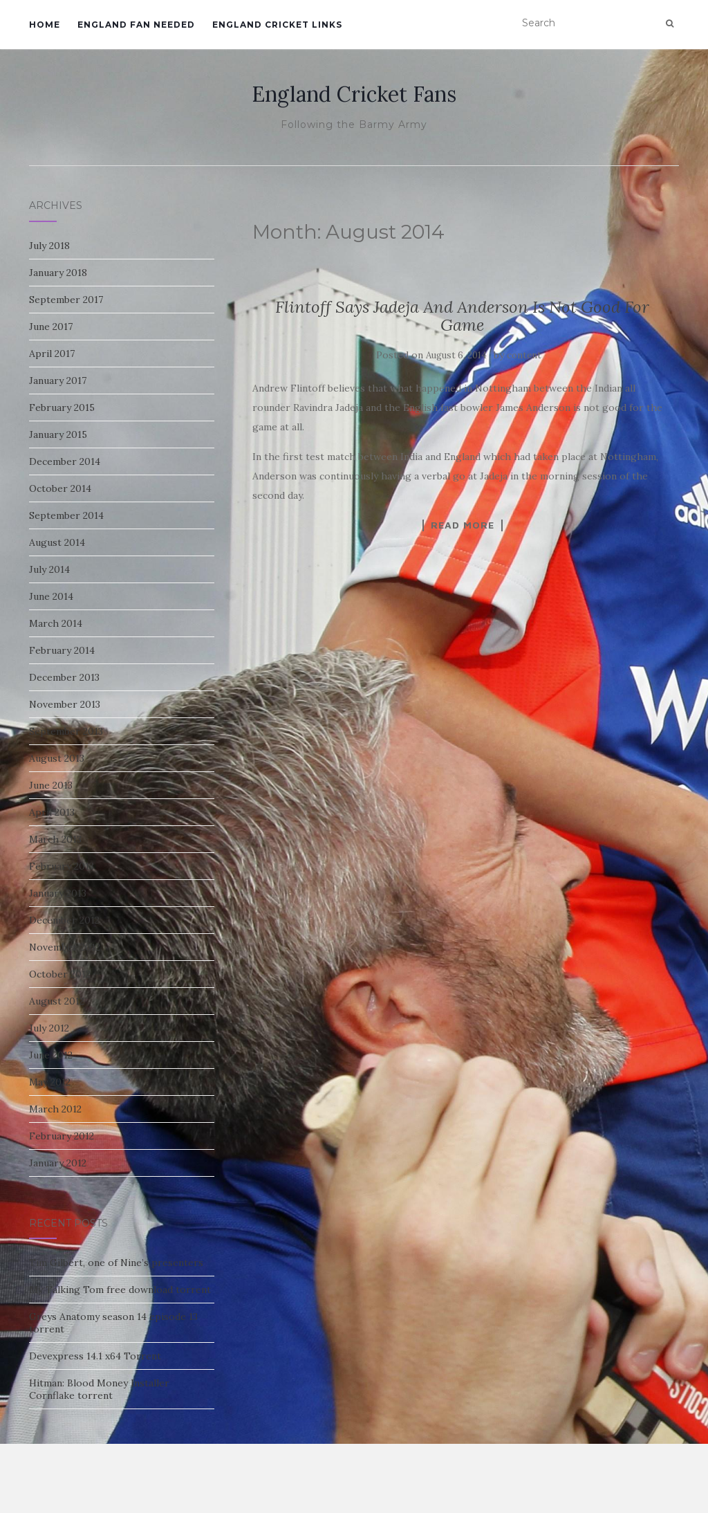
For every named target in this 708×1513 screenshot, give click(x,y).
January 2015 (58, 434)
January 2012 (57, 1163)
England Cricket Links (277, 24)
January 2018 (58, 272)
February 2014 (62, 650)
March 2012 (55, 1109)
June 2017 (51, 326)
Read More (462, 525)
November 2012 (64, 947)
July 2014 (49, 569)
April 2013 (52, 812)
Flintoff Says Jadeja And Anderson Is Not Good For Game (462, 316)
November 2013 (64, 704)
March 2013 (55, 839)
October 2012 (60, 974)
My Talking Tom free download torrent (120, 1289)
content (524, 355)
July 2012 (49, 1028)
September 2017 (66, 299)
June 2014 (51, 596)
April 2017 (52, 353)
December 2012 (64, 920)
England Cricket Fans (354, 94)
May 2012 (50, 1082)
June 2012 (51, 1055)
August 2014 (57, 542)
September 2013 (66, 731)
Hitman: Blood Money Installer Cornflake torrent (99, 1389)
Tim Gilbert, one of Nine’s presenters (116, 1262)
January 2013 (57, 893)
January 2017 (57, 380)
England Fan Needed (136, 24)
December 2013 (64, 677)
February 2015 (62, 407)
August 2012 (56, 1001)
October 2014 (60, 488)
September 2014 (66, 515)
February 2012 (61, 1136)
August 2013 (56, 758)
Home (44, 24)
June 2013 (51, 785)
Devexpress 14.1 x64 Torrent (95, 1356)
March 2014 (55, 623)
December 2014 (64, 461)
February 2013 (61, 866)
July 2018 (49, 245)
